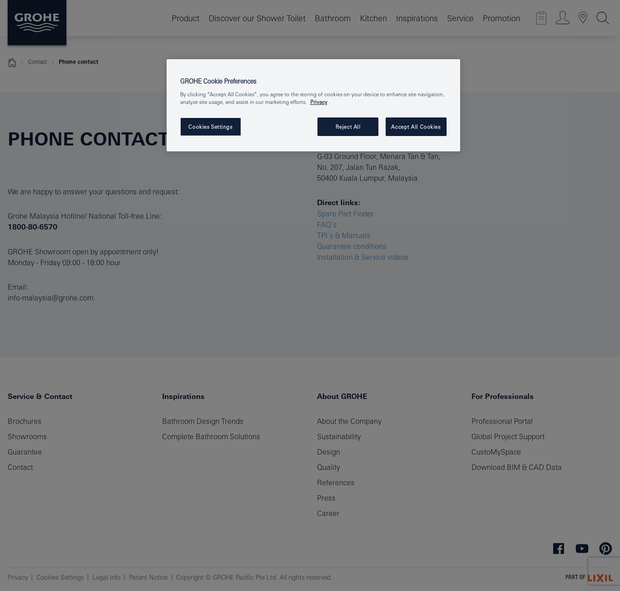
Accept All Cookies (415, 127)
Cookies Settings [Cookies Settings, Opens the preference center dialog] (210, 127)
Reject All (348, 127)
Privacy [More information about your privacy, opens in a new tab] (318, 102)
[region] (313, 105)
